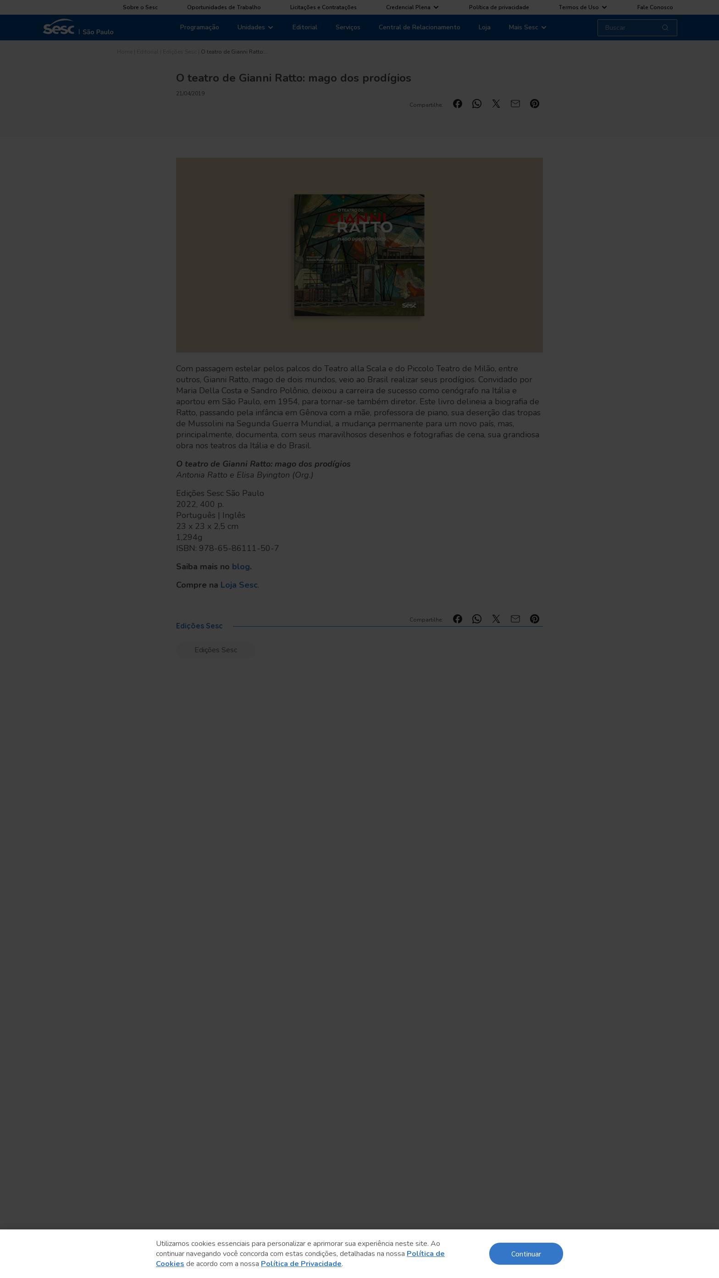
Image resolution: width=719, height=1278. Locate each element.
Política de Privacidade (301, 1264)
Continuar (526, 1253)
